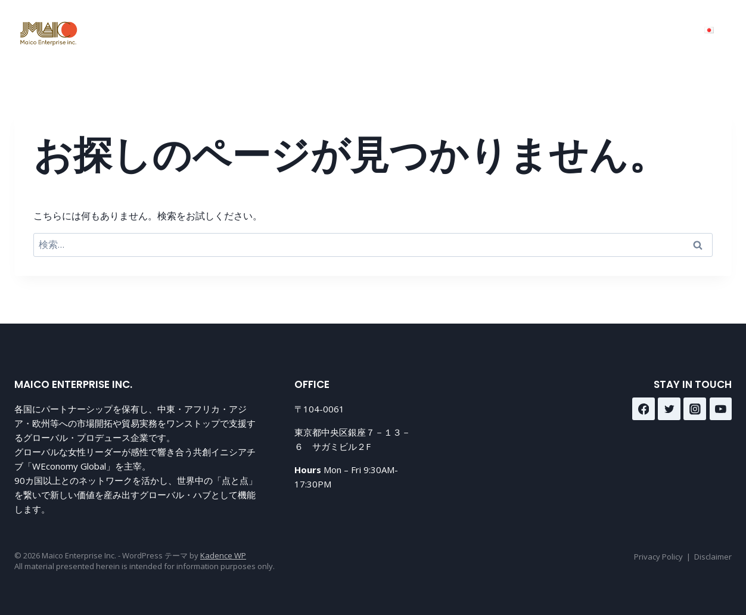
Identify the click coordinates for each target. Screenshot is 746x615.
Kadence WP (223, 555)
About (502, 30)
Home (377, 30)
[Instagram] (694, 408)
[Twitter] (669, 408)
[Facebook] (643, 408)
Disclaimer (713, 556)
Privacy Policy (658, 556)
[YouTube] (721, 408)
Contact (559, 30)
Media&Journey (644, 30)
